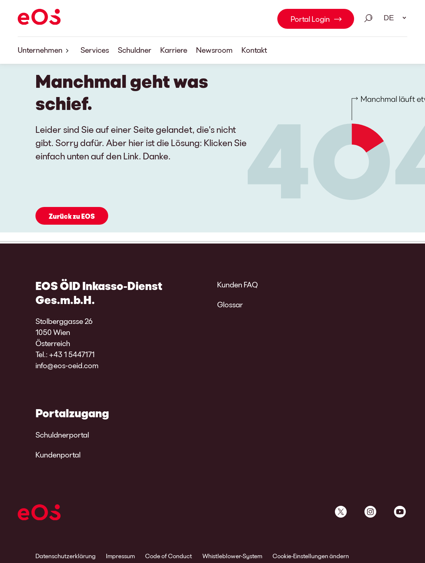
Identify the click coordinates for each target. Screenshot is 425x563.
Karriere (173, 49)
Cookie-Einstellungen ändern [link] (311, 555)
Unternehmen (45, 50)
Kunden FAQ (237, 284)
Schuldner (134, 49)
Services (94, 49)
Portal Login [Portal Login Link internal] (310, 18)
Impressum (120, 555)
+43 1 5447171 (72, 354)
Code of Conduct (168, 555)
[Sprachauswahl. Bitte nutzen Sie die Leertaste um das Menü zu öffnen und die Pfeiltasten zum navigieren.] (392, 18)
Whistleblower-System (232, 555)
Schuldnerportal (62, 434)
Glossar (230, 304)
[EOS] (39, 18)
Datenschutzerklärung (65, 555)
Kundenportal (57, 454)
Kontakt (254, 49)
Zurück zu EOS (72, 216)
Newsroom (214, 49)
